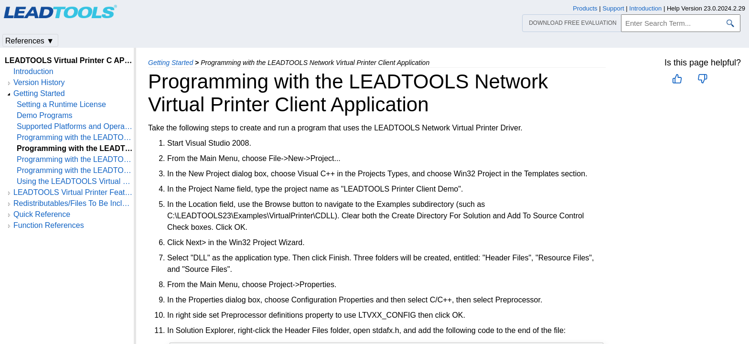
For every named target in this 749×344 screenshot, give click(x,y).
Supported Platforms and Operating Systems (75, 126)
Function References (48, 225)
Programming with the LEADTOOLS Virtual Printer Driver (75, 137)
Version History (39, 82)
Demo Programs (44, 115)
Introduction (33, 71)
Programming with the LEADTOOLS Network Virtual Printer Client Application (75, 148)
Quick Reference (41, 214)
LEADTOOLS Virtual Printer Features (73, 192)
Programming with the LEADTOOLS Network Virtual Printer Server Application (75, 170)
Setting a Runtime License (61, 104)
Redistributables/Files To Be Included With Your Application (73, 203)
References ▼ (29, 41)
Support (613, 8)
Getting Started (170, 62)
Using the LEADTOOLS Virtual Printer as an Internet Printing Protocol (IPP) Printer (75, 181)
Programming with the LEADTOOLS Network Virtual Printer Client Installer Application (75, 159)
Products (585, 8)
